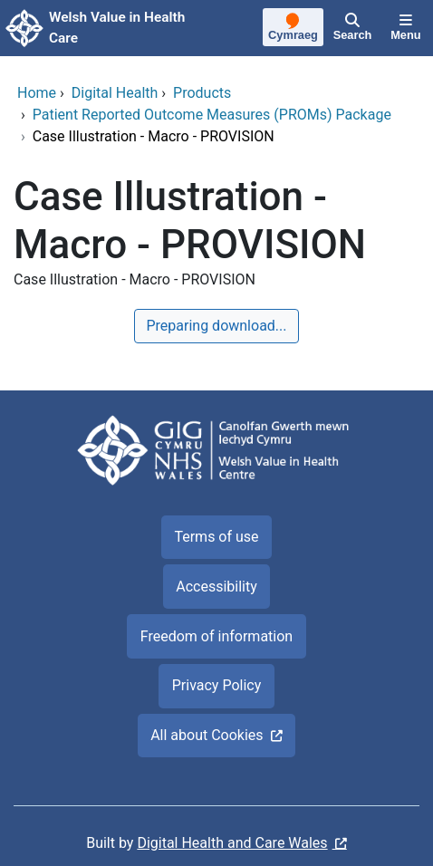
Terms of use (216, 536)
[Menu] (405, 28)
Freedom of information (216, 636)
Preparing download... (216, 325)
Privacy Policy (217, 685)
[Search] (352, 28)
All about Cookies (206, 735)
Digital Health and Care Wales (232, 843)
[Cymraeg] (293, 29)
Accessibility (216, 586)
